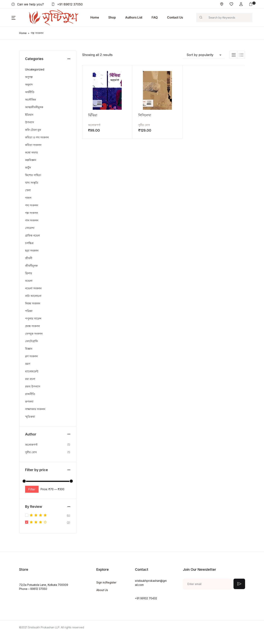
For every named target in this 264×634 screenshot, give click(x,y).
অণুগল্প (29, 77)
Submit (239, 584)
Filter (32, 489)
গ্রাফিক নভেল (32, 235)
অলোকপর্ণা (94, 124)
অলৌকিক (30, 99)
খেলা (28, 190)
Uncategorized (34, 69)
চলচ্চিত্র (29, 243)
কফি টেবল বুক (33, 129)
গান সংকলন (31, 220)
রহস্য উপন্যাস (32, 386)
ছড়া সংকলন (31, 250)
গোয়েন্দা (29, 228)
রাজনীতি (30, 394)
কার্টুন (28, 167)
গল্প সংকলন (31, 212)
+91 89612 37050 (67, 4)
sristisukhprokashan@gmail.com (151, 582)
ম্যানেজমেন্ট (31, 371)
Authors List (133, 17)
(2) (50, 522)
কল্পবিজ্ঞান (30, 160)
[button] (241, 4)
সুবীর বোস (134, 124)
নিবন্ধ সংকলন (32, 303)
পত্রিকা (28, 311)
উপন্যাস (29, 122)
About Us (102, 590)
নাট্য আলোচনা (33, 295)
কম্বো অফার (31, 152)
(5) (50, 515)
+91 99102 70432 (146, 598)
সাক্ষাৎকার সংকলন (35, 409)
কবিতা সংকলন (33, 145)
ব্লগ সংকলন (31, 356)
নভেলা (28, 280)
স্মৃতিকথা (30, 416)
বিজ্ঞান (28, 348)
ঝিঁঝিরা (92, 115)
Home (94, 17)
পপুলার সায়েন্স (33, 318)
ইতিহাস (29, 114)
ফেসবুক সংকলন (33, 333)
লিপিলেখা (135, 115)
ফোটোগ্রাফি (31, 341)
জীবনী (28, 258)
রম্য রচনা (30, 378)
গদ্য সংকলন (31, 205)
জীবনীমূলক (31, 265)
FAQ (155, 17)
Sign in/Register (106, 582)
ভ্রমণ (27, 363)
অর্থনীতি (29, 92)
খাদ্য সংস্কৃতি (31, 182)
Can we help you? (28, 4)
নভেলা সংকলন (33, 288)
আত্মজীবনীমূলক (34, 107)
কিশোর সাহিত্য (33, 175)
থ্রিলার (28, 273)
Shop (112, 17)
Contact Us (175, 17)
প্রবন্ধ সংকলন (32, 326)
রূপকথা (29, 401)
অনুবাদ (29, 84)
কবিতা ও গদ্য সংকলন (37, 137)
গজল (28, 197)
